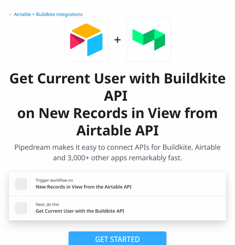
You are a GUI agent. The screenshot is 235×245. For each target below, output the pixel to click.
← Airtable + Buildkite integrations (45, 14)
